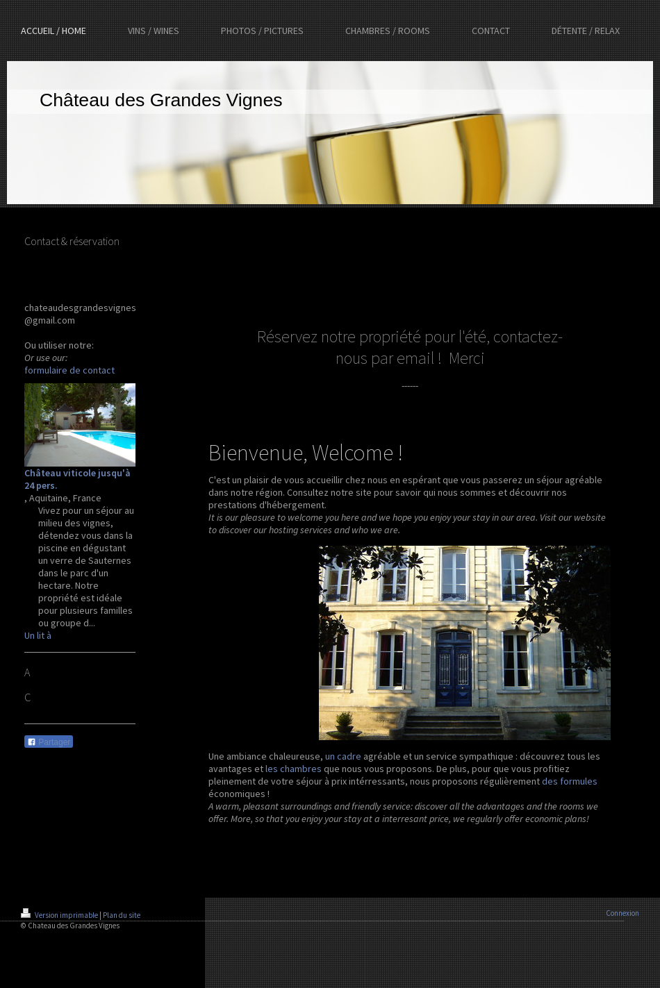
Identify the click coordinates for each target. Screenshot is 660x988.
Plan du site (121, 915)
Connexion (622, 913)
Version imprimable (60, 915)
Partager (48, 742)
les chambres (293, 768)
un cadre (343, 756)
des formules (569, 781)
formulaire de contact (69, 370)
